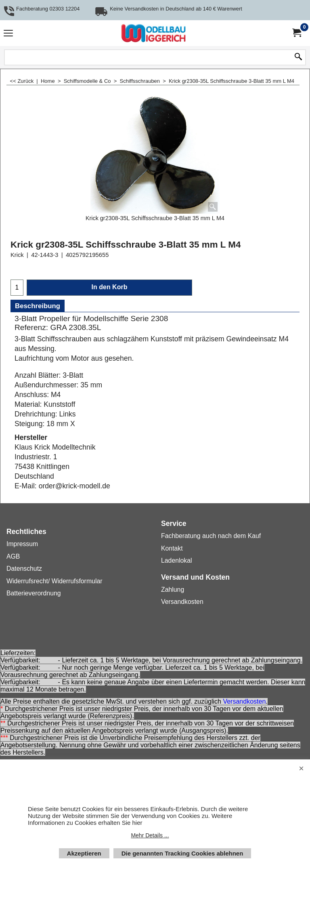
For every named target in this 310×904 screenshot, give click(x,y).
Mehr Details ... (150, 835)
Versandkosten (244, 701)
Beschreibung (37, 306)
